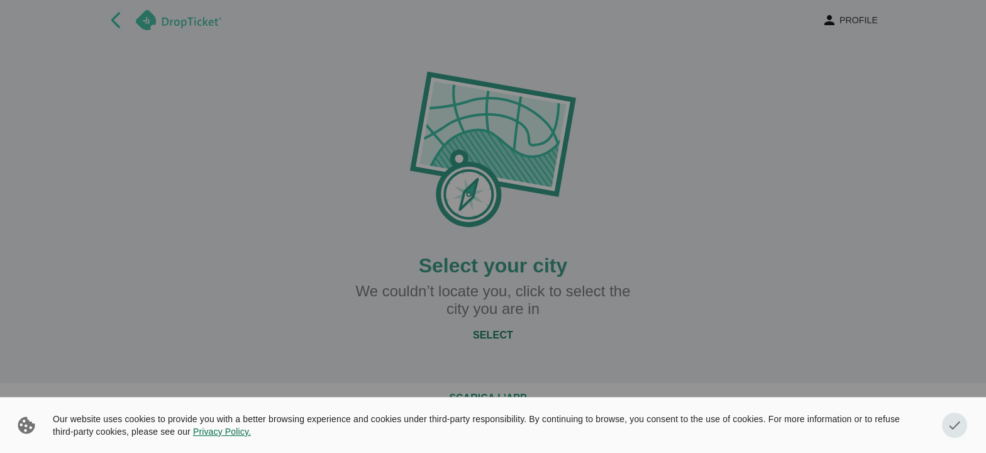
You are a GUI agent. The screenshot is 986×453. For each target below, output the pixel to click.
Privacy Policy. (222, 432)
